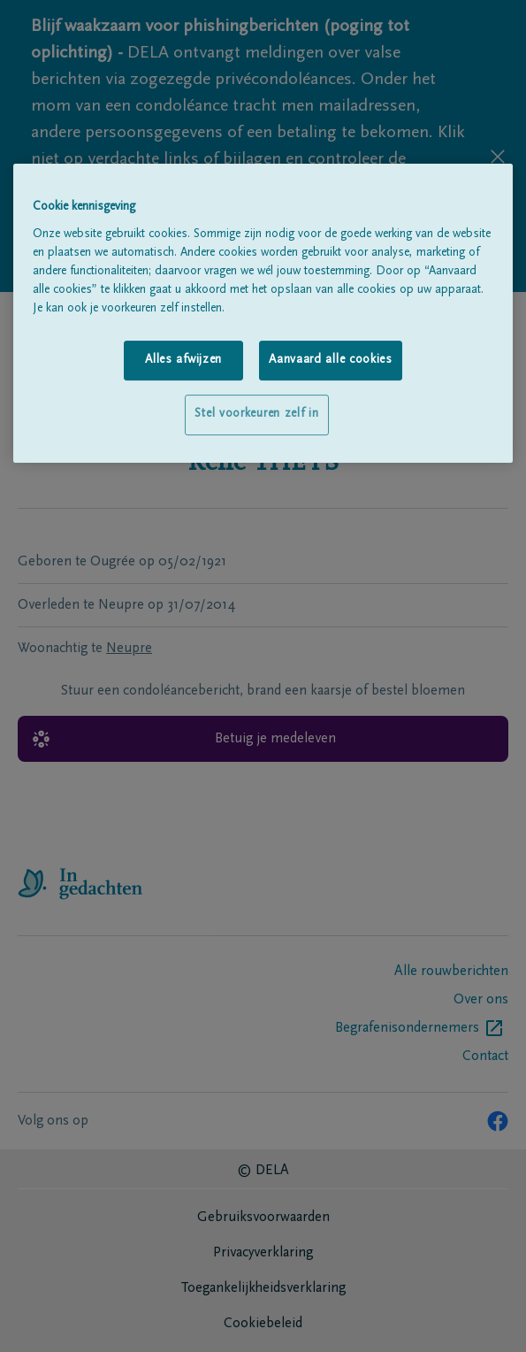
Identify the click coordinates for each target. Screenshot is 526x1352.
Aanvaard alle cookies (331, 360)
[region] (263, 313)
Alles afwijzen (183, 360)
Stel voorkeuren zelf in (256, 414)
